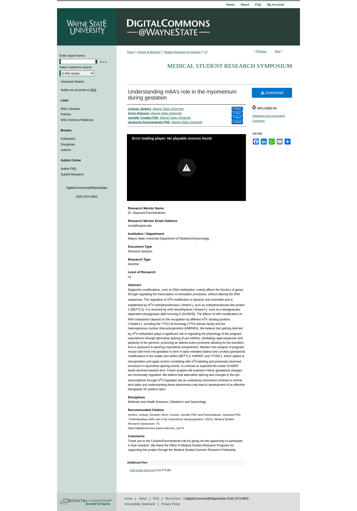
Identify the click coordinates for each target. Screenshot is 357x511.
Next (278, 51)
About (143, 498)
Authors (66, 150)
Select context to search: (76, 67)
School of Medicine (149, 51)
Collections (68, 139)
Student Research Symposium (182, 51)
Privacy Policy (170, 504)
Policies (66, 114)
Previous (261, 51)
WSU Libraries (70, 109)
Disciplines (68, 144)
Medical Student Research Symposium (229, 66)
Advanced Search (72, 81)
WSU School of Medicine (77, 120)
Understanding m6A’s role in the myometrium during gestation (182, 95)
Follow (237, 108)
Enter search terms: (73, 55)
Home (130, 51)
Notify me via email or (78, 90)
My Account (173, 498)
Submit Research (72, 174)
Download (272, 93)
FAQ (156, 498)
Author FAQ (68, 168)
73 (205, 51)
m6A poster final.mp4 (142, 470)
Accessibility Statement (140, 504)
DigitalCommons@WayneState (208, 27)
